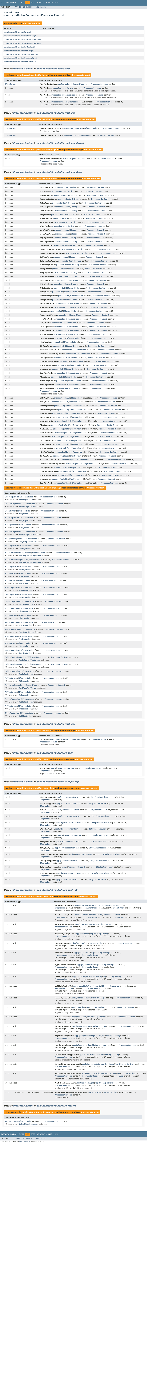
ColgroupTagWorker (14, 539)
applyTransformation (89, 1055)
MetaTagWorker (12, 622)
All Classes (41, 7)
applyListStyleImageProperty (87, 976)
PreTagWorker (11, 636)
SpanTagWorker (12, 650)
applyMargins (78, 998)
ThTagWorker (11, 692)
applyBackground (84, 924)
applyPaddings (80, 1026)
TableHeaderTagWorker (16, 664)
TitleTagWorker (12, 699)
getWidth (93, 1092)
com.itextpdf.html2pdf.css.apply (19, 51)
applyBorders (82, 934)
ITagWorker (10, 84)
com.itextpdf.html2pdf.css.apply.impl (21, 54)
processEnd (56, 95)
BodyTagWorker (12, 518)
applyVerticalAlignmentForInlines (99, 1073)
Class (21, 3)
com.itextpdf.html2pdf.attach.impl (20, 36)
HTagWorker (10, 580)
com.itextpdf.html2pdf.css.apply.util (20, 58)
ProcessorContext (32, 23)
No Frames (27, 7)
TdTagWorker (11, 678)
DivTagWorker (11, 567)
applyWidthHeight (85, 1083)
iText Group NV (24, 1141)
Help (56, 3)
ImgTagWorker (11, 594)
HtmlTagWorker (12, 588)
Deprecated (42, 3)
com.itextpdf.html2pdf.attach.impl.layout (23, 39)
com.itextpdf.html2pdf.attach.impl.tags (22, 43)
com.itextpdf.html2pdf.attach (17, 32)
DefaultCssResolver (15, 1121)
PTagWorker (10, 643)
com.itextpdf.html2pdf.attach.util (19, 47)
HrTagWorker (11, 574)
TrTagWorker (11, 706)
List (121, 1076)
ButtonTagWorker (13, 532)
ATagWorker (10, 511)
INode (83, 159)
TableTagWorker (12, 671)
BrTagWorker (11, 525)
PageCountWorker (13, 629)
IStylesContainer (93, 768)
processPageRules (71, 159)
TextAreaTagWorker (14, 685)
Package (13, 3)
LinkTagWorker (12, 608)
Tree (33, 3)
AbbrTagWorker (12, 497)
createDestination (59, 739)
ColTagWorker (11, 546)
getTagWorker (64, 84)
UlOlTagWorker (12, 713)
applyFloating (77, 943)
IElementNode (78, 84)
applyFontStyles (82, 953)
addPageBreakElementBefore (88, 915)
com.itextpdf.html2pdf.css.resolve (20, 62)
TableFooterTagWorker (16, 657)
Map (94, 924)
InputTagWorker (12, 601)
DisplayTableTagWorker (16, 560)
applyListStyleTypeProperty (87, 986)
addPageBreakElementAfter (88, 905)
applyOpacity (78, 1007)
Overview (5, 3)
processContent (58, 88)
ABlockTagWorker (13, 504)
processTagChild (59, 102)
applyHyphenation (85, 965)
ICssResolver (104, 159)
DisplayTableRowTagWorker (18, 553)
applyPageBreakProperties (88, 1036)
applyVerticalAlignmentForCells (98, 1064)
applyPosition (80, 1045)
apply (53, 768)
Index (50, 3)
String (70, 88)
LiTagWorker (11, 615)
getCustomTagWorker (73, 128)
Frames (18, 7)
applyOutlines (79, 1017)
